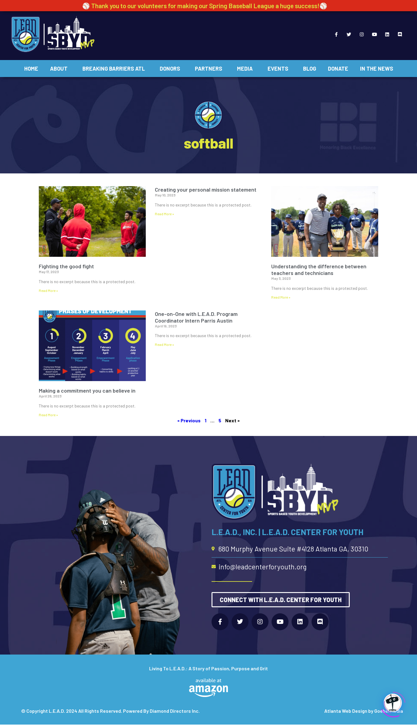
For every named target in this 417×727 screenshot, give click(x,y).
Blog (309, 68)
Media (246, 68)
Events (279, 68)
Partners (210, 68)
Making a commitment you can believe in (87, 390)
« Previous (189, 420)
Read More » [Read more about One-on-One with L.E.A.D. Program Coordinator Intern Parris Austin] (164, 344)
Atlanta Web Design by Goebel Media (363, 711)
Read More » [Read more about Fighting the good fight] (48, 290)
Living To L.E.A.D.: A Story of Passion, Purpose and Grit (208, 668)
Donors (171, 68)
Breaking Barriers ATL (115, 68)
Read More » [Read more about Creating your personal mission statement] (164, 214)
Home (31, 68)
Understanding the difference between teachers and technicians (318, 269)
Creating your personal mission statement (205, 189)
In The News (376, 68)
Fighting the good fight (66, 266)
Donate (338, 68)
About (60, 68)
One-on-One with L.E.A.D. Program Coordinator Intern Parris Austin (196, 317)
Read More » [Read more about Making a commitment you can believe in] (48, 415)
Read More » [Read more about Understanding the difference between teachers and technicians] (280, 297)
